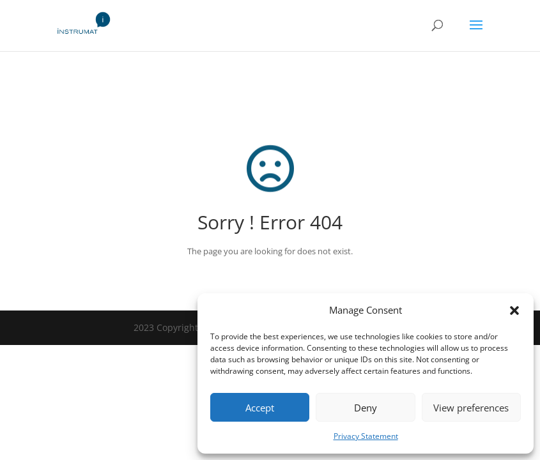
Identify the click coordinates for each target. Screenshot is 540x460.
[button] (514, 310)
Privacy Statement (366, 436)
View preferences (471, 407)
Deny (365, 407)
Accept (259, 407)
